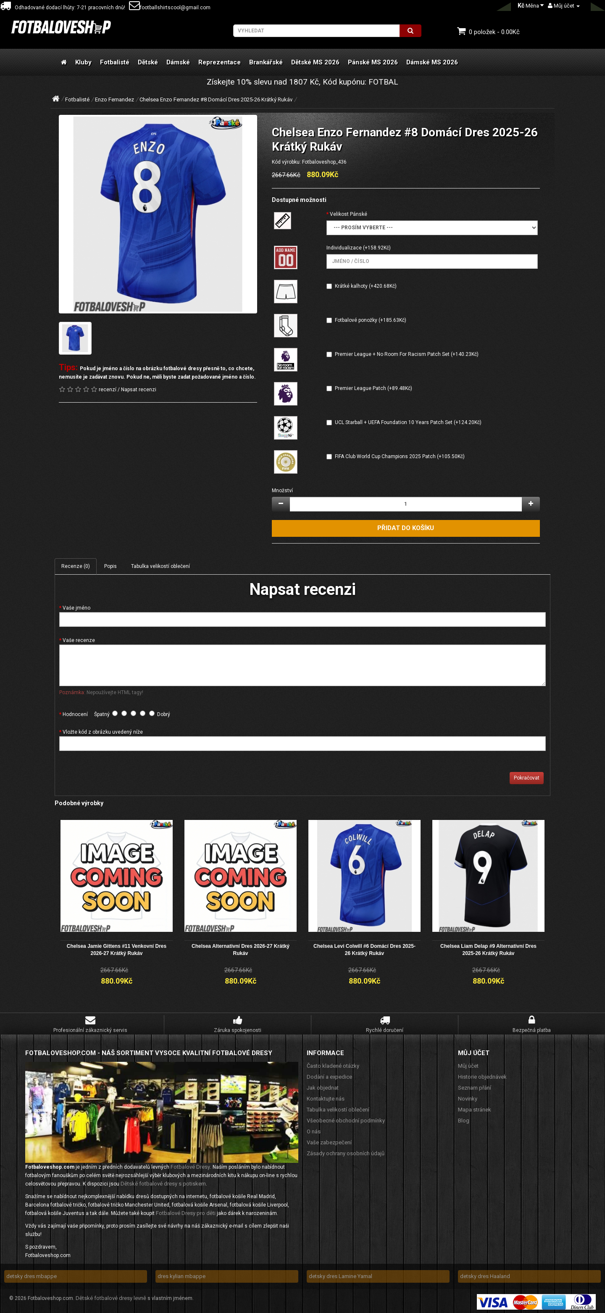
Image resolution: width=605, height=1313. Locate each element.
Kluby (83, 62)
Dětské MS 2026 (315, 62)
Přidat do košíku (405, 528)
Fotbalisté (114, 62)
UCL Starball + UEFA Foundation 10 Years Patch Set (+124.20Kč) (408, 422)
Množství (282, 490)
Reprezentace (219, 62)
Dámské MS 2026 (432, 62)
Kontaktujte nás (326, 1097)
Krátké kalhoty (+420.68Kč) (366, 286)
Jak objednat (323, 1086)
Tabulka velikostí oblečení (160, 566)
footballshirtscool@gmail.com (169, 8)
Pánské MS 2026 (373, 62)
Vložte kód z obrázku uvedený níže (103, 732)
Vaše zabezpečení (329, 1141)
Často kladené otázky (333, 1064)
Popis (110, 566)
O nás (314, 1130)
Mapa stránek (474, 1108)
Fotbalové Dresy (190, 1165)
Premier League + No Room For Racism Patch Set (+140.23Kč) (407, 354)
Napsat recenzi (138, 390)
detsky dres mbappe (31, 1275)
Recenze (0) (75, 566)
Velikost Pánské (348, 214)
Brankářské (266, 62)
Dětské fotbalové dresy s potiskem (163, 1182)
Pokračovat (526, 778)
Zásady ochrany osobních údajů (345, 1152)
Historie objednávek (482, 1075)
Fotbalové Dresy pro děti (186, 1212)
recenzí (107, 390)
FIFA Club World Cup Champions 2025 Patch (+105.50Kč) (400, 456)
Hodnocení (75, 714)
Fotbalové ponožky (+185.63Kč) (370, 320)
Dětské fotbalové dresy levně (111, 1297)
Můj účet (468, 1064)
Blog (463, 1119)
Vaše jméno (76, 608)
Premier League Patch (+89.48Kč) (373, 388)
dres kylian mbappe (181, 1275)
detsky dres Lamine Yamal (340, 1275)
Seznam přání (474, 1086)
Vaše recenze (79, 640)
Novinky (467, 1097)
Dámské (178, 62)
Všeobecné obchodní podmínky (346, 1119)
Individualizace (344, 248)
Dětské (148, 62)
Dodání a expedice (329, 1075)
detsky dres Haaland (485, 1275)
